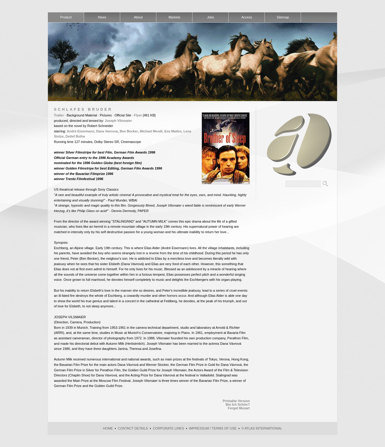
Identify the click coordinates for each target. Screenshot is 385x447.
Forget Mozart (239, 408)
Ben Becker (129, 131)
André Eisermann (80, 131)
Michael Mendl (151, 131)
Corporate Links (168, 428)
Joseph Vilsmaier (118, 120)
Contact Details (133, 428)
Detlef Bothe (75, 136)
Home (108, 428)
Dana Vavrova (107, 131)
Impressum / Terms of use (212, 428)
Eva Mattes (172, 131)
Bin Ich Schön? (238, 404)
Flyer (138, 115)
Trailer (59, 115)
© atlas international (261, 428)
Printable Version (236, 401)
